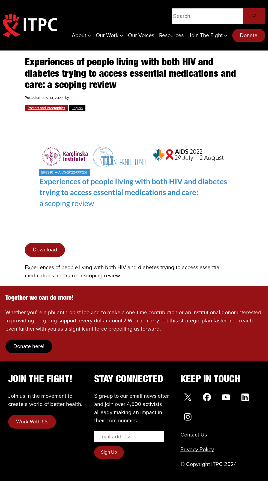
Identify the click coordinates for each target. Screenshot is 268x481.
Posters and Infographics (46, 108)
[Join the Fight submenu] (225, 35)
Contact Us (193, 435)
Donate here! (28, 346)
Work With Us (32, 421)
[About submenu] (89, 35)
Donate (248, 35)
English (77, 108)
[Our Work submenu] (121, 35)
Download (45, 250)
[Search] (254, 16)
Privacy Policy (197, 449)
